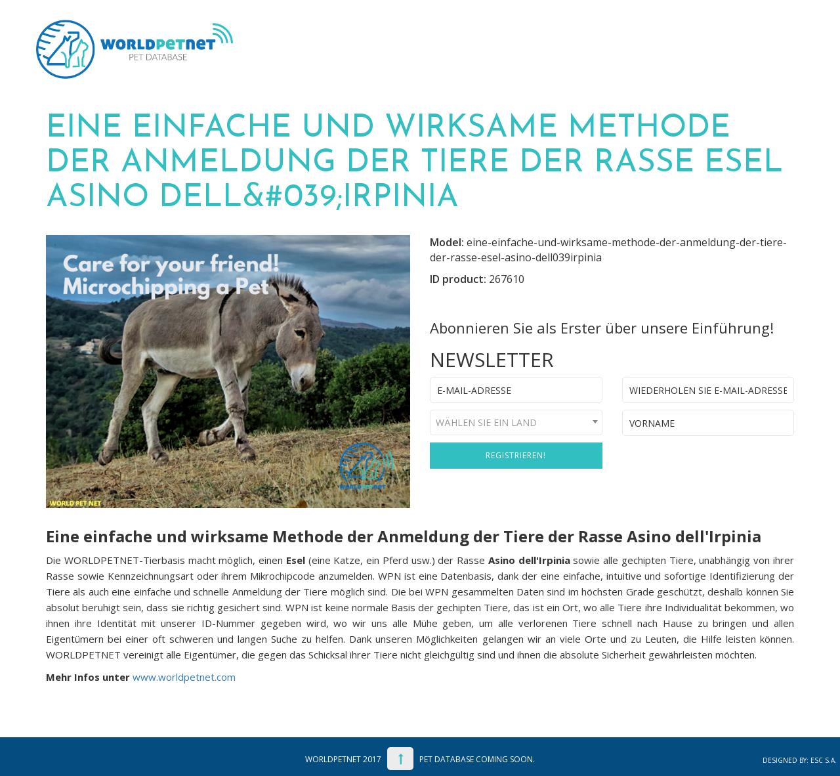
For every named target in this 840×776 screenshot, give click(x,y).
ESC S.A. (823, 760)
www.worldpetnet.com (184, 676)
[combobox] (516, 422)
